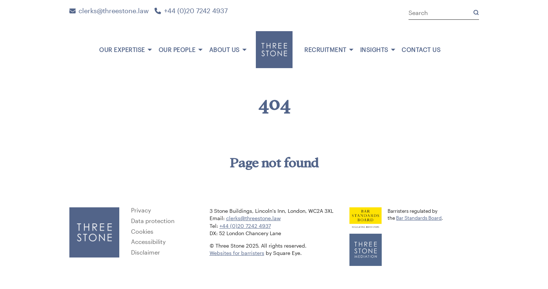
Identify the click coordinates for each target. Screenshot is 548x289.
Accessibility (148, 242)
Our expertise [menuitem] (122, 49)
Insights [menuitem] (374, 49)
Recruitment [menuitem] (325, 49)
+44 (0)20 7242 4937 (191, 10)
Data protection (153, 221)
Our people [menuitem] (177, 49)
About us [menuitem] (224, 49)
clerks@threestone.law (109, 10)
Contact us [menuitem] (421, 49)
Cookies (142, 231)
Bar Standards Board (419, 218)
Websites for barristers (237, 253)
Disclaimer (145, 252)
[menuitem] (90, 47)
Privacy (141, 210)
